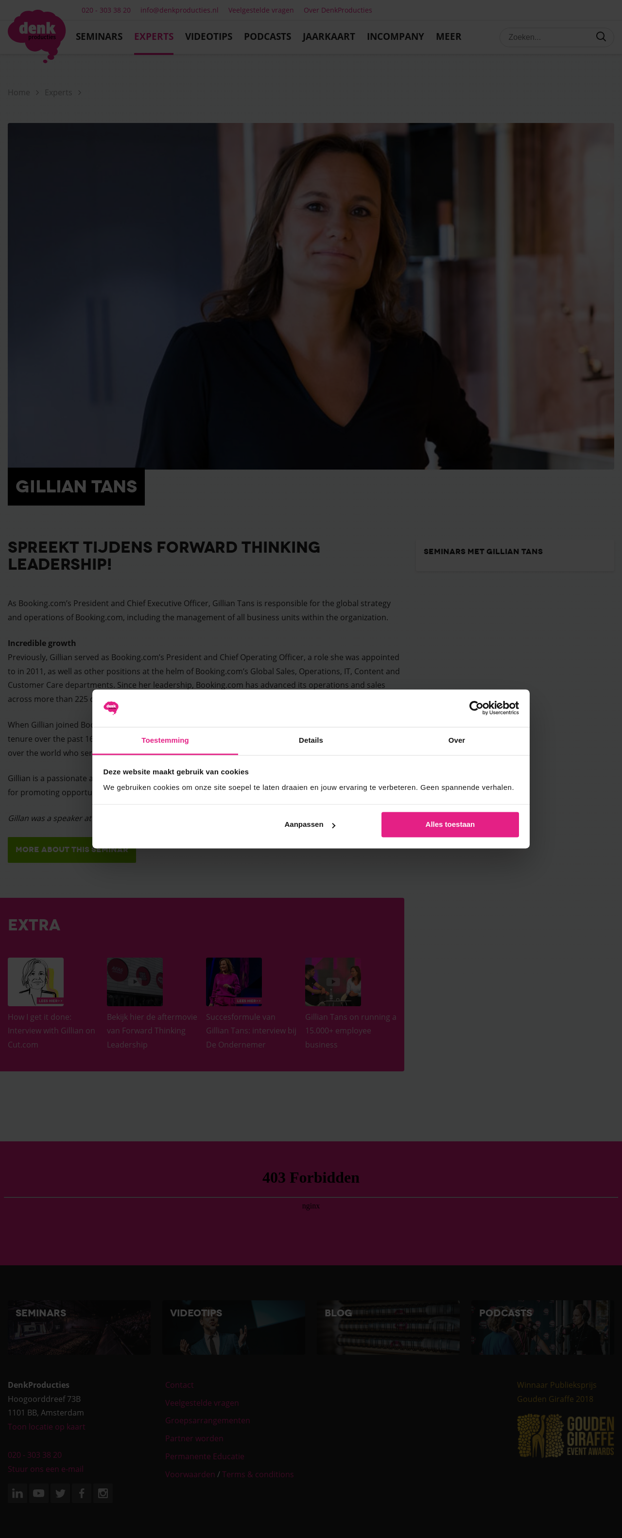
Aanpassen (310, 825)
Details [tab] (311, 740)
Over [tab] (457, 740)
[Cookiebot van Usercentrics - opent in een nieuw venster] (476, 708)
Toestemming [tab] (165, 740)
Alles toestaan (450, 825)
